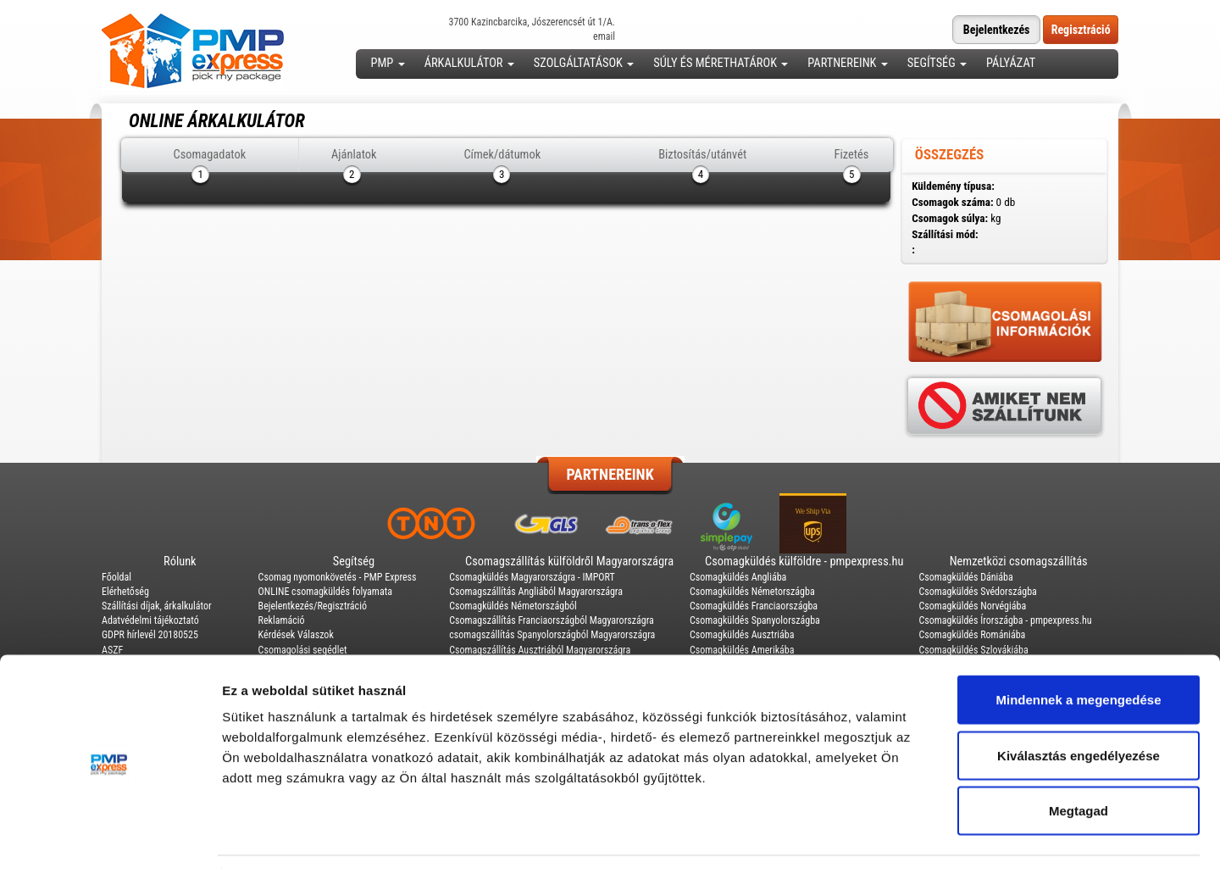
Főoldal (116, 577)
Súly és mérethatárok (720, 63)
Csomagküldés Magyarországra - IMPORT (532, 577)
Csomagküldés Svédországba (977, 592)
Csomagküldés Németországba (752, 592)
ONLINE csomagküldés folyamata (325, 592)
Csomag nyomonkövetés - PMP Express (337, 577)
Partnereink (847, 63)
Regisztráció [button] (1081, 29)
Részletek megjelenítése (963, 839)
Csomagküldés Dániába (965, 577)
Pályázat (1010, 63)
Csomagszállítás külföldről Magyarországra (569, 561)
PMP (388, 63)
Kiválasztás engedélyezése (1078, 706)
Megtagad (1078, 761)
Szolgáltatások (584, 63)
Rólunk (180, 561)
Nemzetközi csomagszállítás (1019, 561)
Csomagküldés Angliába (738, 577)
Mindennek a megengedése (1078, 650)
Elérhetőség (125, 592)
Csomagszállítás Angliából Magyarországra (536, 592)
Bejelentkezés (996, 29)
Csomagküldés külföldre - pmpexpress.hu (804, 561)
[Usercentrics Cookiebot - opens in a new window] (110, 840)
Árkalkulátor (469, 63)
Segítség (937, 63)
